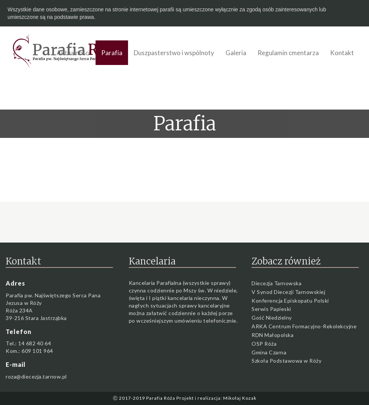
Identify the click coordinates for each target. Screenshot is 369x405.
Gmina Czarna (269, 352)
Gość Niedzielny (272, 317)
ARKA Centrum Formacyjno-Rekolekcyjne (304, 326)
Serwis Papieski (271, 309)
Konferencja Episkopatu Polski (290, 300)
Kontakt (342, 53)
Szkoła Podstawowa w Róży (286, 360)
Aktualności (73, 53)
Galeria (235, 53)
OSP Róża (264, 343)
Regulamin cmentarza (288, 53)
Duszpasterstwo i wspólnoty (174, 53)
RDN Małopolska (272, 335)
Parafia (111, 53)
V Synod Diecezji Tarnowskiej (288, 292)
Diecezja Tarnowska (276, 283)
